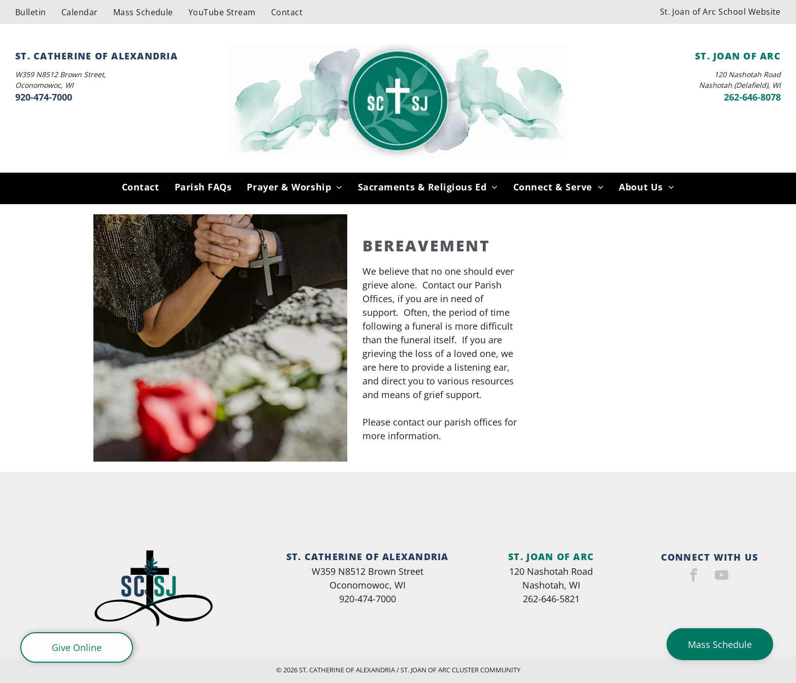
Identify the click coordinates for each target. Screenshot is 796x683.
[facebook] (694, 576)
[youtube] (722, 576)
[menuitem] (31, 11)
